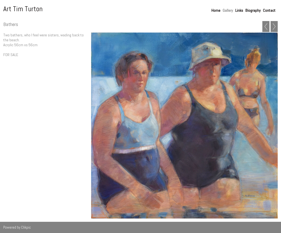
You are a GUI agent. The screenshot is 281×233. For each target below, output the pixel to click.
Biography (253, 10)
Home (215, 10)
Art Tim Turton (23, 8)
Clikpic (26, 227)
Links (239, 10)
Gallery (228, 10)
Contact (269, 10)
